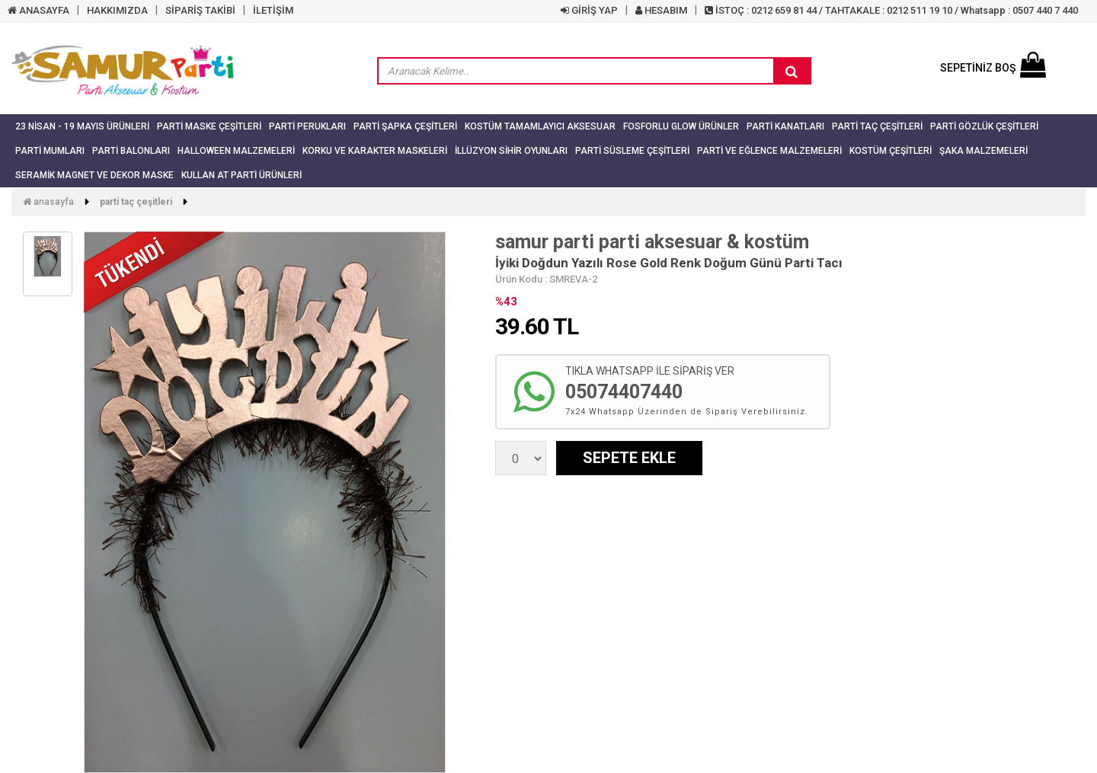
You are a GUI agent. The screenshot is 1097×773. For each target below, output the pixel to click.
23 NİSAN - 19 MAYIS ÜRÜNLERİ (82, 126)
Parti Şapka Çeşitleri (405, 126)
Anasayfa (48, 201)
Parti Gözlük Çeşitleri (984, 126)
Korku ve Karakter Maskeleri (374, 150)
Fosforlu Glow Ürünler (681, 126)
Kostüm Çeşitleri (890, 150)
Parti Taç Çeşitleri (877, 126)
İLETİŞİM (273, 10)
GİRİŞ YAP (589, 10)
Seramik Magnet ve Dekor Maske (94, 175)
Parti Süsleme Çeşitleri (632, 150)
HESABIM (661, 10)
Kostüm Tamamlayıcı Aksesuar (540, 126)
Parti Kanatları (785, 126)
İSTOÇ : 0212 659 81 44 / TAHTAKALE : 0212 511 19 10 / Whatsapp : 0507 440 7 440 (891, 10)
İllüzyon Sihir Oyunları (511, 150)
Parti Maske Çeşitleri (209, 126)
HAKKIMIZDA (117, 10)
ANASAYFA (38, 10)
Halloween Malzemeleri (236, 150)
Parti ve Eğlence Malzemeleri (769, 150)
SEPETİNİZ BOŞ (993, 68)
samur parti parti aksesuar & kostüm (652, 242)
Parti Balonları (131, 150)
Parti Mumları (50, 150)
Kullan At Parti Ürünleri (241, 175)
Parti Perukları (307, 126)
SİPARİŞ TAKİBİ (200, 10)
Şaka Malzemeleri (983, 150)
